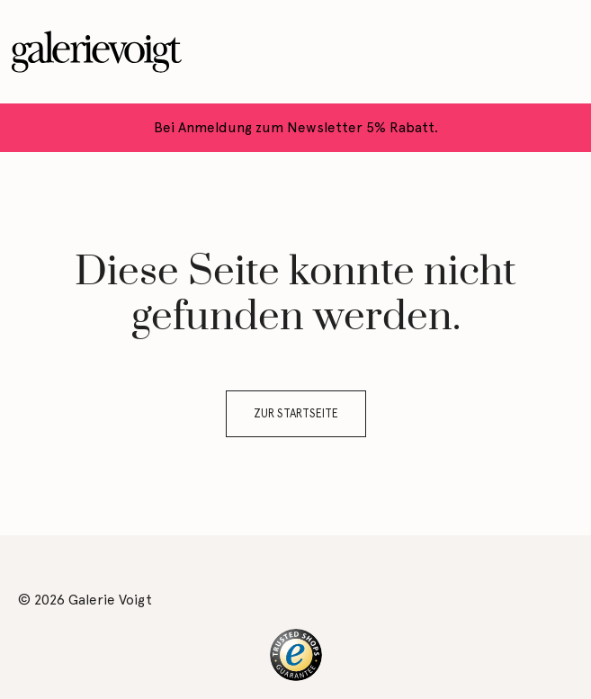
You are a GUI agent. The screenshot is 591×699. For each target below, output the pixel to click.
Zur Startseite (296, 413)
